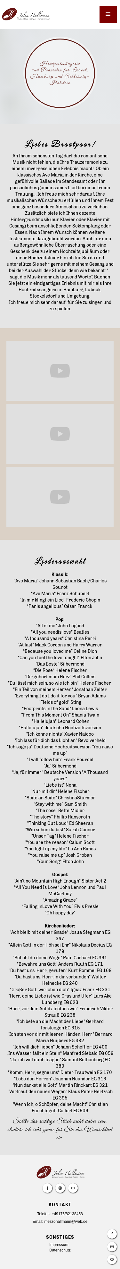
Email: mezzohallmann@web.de (60, 1221)
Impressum (58, 1245)
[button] (108, 14)
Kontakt (60, 1205)
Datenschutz (60, 1250)
